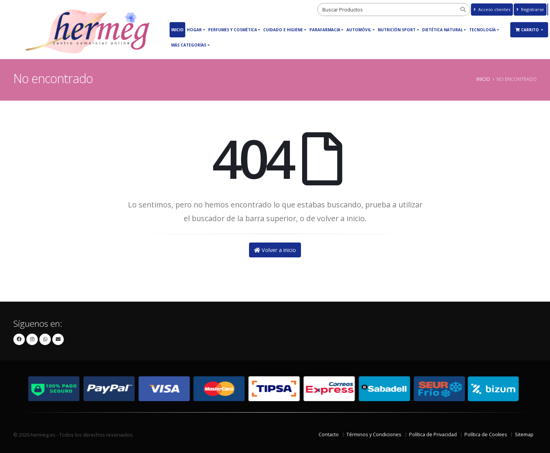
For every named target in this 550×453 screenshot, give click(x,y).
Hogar (194, 29)
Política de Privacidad (433, 434)
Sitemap (524, 434)
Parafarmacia (324, 29)
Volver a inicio (275, 250)
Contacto (329, 434)
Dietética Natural (442, 29)
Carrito (527, 29)
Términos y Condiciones (373, 434)
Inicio (177, 29)
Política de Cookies (485, 434)
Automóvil (358, 29)
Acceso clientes (492, 9)
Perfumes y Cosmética (232, 29)
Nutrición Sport (397, 29)
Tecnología (482, 29)
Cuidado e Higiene (283, 29)
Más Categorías (188, 45)
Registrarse (530, 9)
